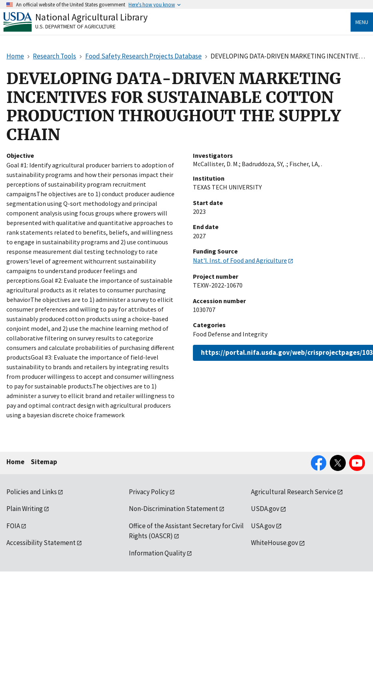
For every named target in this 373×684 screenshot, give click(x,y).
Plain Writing (24, 508)
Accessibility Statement (41, 542)
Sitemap (44, 461)
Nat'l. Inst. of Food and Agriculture (240, 260)
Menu (361, 22)
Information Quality (157, 553)
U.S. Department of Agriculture (75, 26)
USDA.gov (265, 508)
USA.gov (263, 525)
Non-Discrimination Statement (173, 508)
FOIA (13, 525)
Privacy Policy (148, 491)
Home (15, 461)
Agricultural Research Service (293, 491)
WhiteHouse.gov (274, 542)
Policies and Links (31, 491)
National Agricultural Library (91, 17)
